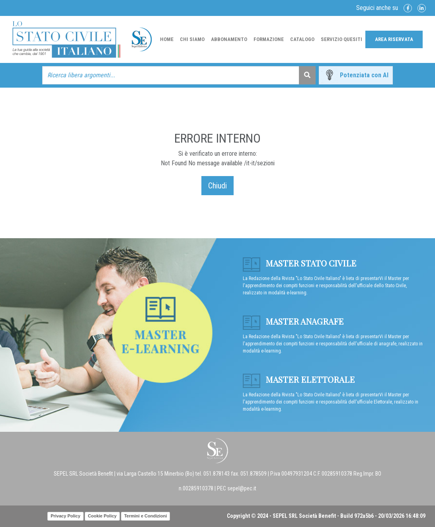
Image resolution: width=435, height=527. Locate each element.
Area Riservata (394, 39)
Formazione (269, 39)
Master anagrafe (293, 321)
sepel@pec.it (241, 488)
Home (167, 39)
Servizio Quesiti (341, 39)
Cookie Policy (102, 515)
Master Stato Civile (299, 262)
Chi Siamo (192, 39)
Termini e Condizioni (145, 515)
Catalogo (302, 39)
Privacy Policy (65, 515)
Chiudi (217, 185)
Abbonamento (229, 39)
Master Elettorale (299, 379)
